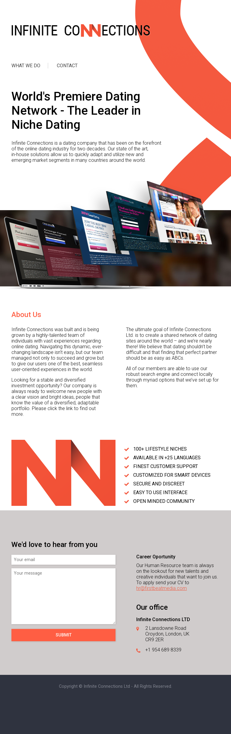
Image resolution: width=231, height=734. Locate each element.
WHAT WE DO (25, 65)
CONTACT (67, 65)
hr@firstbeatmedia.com (161, 588)
